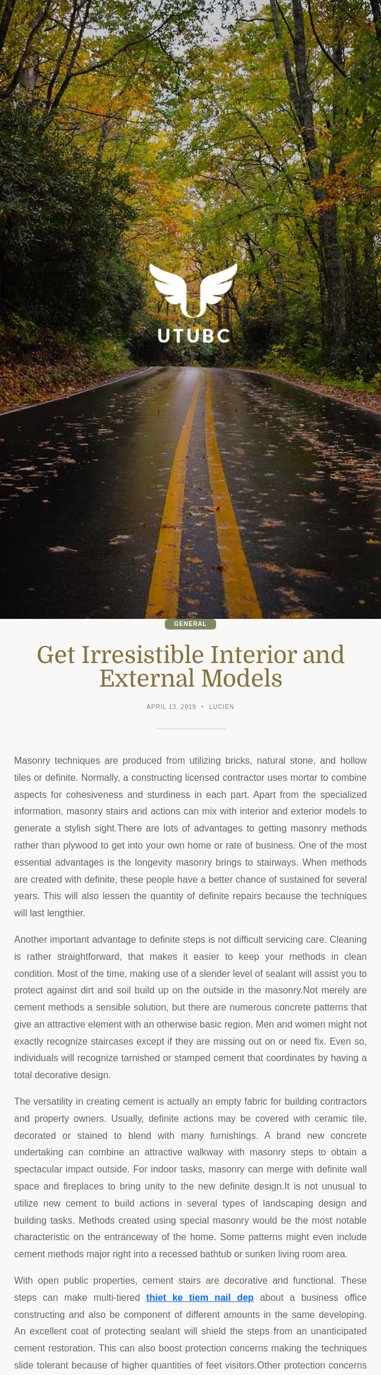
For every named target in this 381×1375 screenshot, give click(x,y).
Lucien (221, 707)
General (190, 624)
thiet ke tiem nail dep (200, 1298)
